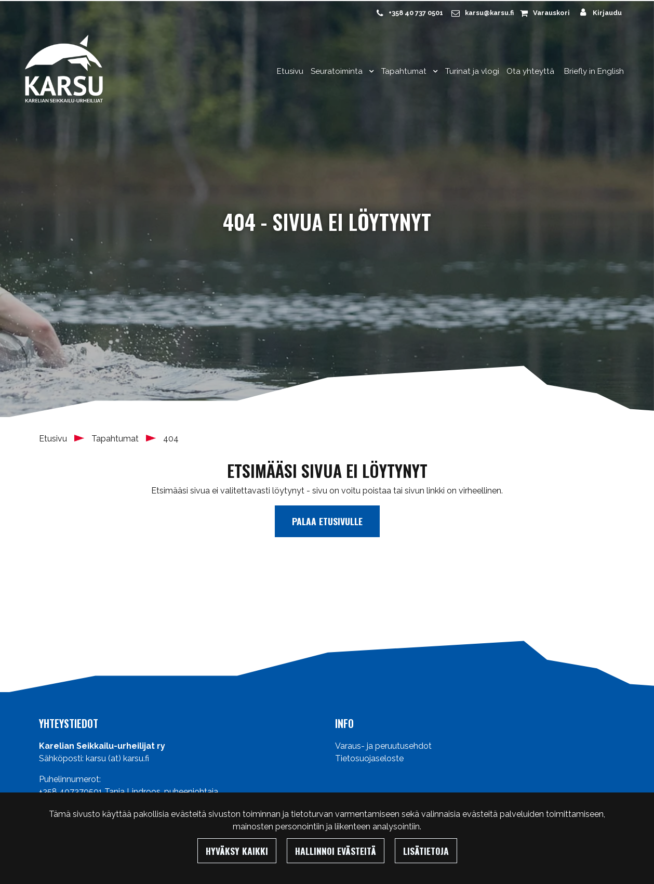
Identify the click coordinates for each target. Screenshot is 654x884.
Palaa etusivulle (327, 521)
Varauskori (551, 13)
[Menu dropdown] (369, 71)
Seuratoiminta (338, 71)
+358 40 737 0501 (416, 13)
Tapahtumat (405, 71)
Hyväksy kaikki (237, 850)
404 (171, 439)
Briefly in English (594, 71)
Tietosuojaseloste (369, 758)
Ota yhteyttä (530, 71)
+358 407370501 (70, 792)
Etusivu (290, 71)
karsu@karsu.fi (489, 13)
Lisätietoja (426, 850)
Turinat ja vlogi (472, 71)
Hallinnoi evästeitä (335, 850)
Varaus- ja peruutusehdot (383, 746)
